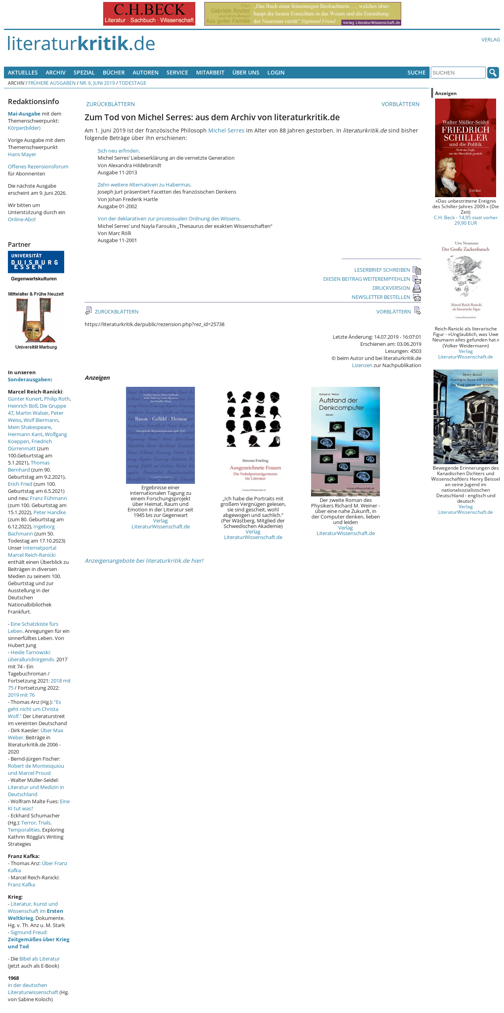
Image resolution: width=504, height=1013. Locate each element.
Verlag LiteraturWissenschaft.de (161, 523)
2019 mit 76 (21, 694)
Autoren (146, 72)
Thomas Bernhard (29, 466)
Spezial (84, 72)
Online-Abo (21, 219)
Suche (417, 72)
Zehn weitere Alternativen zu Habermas (144, 184)
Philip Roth (57, 398)
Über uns (245, 72)
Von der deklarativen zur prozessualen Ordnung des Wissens (168, 218)
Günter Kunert (25, 398)
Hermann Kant (25, 434)
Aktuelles (23, 72)
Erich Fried (20, 483)
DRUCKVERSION (396, 287)
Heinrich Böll (22, 405)
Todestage (132, 83)
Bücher (114, 72)
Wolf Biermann (41, 419)
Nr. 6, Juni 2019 (97, 83)
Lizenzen (362, 365)
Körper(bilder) (24, 127)
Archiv (56, 72)
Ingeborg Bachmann (31, 530)
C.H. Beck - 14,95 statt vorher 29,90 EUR (466, 220)
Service (177, 72)
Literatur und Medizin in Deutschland (36, 791)
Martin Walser (32, 412)
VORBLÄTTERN (401, 104)
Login (276, 72)
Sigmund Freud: (38, 939)
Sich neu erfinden (118, 150)
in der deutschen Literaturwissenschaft (33, 988)
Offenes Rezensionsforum (38, 166)
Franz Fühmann (48, 498)
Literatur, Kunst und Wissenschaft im (35, 911)
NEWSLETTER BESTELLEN (386, 296)
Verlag (491, 39)
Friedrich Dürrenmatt (30, 445)
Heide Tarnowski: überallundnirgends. (31, 656)
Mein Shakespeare (29, 427)
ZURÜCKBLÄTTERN (110, 104)
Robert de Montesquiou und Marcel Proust (36, 769)
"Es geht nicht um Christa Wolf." (34, 709)
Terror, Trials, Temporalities (30, 826)
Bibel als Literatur (39, 958)
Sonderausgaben (29, 379)
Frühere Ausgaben (52, 83)
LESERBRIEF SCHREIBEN (387, 269)
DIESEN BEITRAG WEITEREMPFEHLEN (372, 278)
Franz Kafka (21, 884)
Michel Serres (226, 130)
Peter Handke (49, 512)
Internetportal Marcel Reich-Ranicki (32, 551)
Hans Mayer (22, 154)
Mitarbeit (210, 72)
